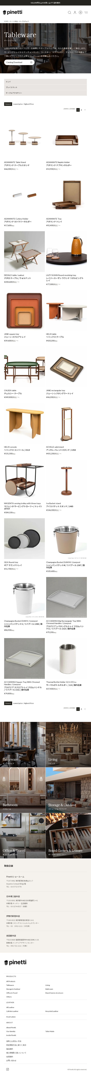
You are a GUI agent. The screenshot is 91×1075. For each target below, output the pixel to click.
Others (9, 997)
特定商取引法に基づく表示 (16, 1045)
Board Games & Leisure (54, 993)
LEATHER (10, 1002)
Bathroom (49, 989)
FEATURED (11, 1017)
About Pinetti (11, 1027)
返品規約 (9, 1049)
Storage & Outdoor (13, 989)
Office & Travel (11, 993)
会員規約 (9, 1056)
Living (48, 985)
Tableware (10, 985)
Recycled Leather (52, 1011)
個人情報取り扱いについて (16, 1053)
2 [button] (81, 110)
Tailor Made (50, 1031)
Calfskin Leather (12, 1011)
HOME (6, 21)
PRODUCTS (11, 976)
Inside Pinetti (11, 1035)
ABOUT (9, 1023)
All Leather (10, 1007)
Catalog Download (14, 62)
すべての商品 (14, 21)
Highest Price (29, 104)
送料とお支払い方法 (13, 1041)
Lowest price (18, 104)
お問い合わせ (11, 1060)
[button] (85, 110)
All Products (10, 981)
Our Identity (10, 1031)
